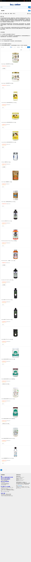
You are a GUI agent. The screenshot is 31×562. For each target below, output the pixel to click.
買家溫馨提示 (2, 535)
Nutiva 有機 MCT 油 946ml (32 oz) (6, 319)
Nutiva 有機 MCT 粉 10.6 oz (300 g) (6, 339)
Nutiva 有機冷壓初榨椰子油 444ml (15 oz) (7, 398)
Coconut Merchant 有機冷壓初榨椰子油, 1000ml (8, 102)
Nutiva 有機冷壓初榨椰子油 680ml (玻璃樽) (7, 418)
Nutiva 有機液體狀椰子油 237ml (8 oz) (7, 458)
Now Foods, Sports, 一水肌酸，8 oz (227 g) (7, 260)
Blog (1, 550)
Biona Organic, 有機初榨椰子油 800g (6, 83)
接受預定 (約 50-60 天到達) (5, 423)
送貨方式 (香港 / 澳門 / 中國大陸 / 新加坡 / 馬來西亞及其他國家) (7, 538)
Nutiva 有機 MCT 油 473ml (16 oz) (6, 299)
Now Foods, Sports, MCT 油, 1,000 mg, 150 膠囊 (8, 240)
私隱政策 (2, 542)
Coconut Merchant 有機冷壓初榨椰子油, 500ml (8, 142)
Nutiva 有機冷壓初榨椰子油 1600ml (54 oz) (7, 359)
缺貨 (3, 147)
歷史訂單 (17, 549)
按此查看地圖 (20, 485)
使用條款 (2, 543)
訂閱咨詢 (17, 551)
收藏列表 (17, 550)
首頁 (1, 13)
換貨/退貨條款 (2, 541)
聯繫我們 (17, 534)
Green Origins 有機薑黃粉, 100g (6, 181)
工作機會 (2, 544)
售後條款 (2, 534)
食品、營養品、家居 (6, 13)
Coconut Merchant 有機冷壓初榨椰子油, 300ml (8, 122)
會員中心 (17, 548)
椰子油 (14, 13)
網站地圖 (17, 535)
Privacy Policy (19, 561)
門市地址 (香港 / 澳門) (3, 537)
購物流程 (2, 536)
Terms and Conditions (13, 561)
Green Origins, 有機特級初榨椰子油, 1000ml (7, 201)
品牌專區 (2, 548)
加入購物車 (3, 68)
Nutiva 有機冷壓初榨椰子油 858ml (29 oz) (7, 438)
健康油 (11, 13)
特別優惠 (2, 549)
